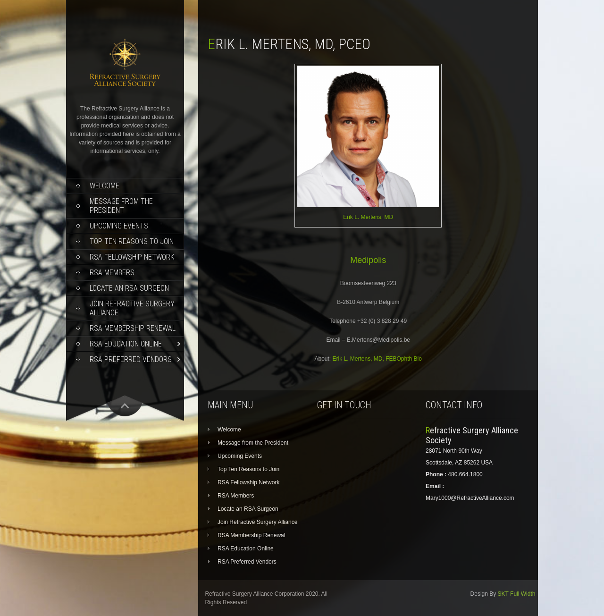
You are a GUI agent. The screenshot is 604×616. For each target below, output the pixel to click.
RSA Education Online (126, 343)
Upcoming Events (119, 225)
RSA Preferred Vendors (131, 359)
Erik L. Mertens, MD (368, 217)
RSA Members (112, 272)
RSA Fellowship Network (132, 257)
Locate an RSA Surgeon (129, 288)
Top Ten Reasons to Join (132, 241)
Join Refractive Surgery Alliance (132, 308)
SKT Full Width (517, 594)
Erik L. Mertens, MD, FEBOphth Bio (377, 358)
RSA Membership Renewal (133, 328)
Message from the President (121, 206)
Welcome (104, 185)
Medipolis (368, 260)
